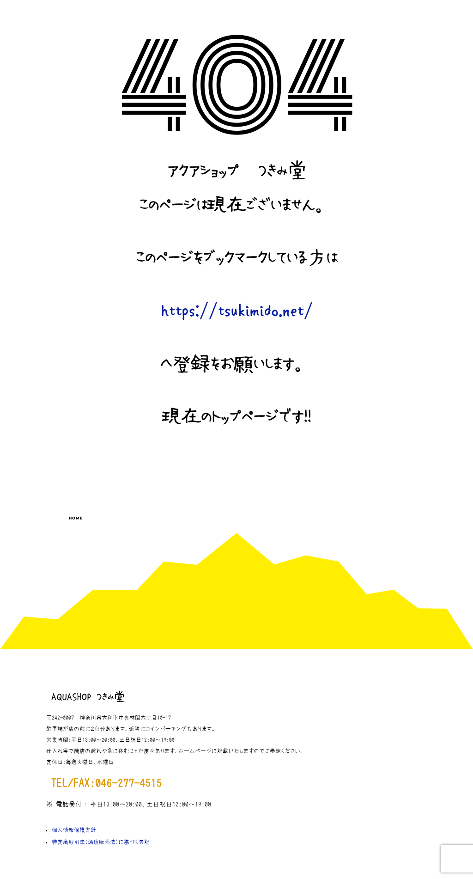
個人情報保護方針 (74, 830)
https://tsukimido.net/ (237, 311)
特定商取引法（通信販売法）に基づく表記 (101, 842)
